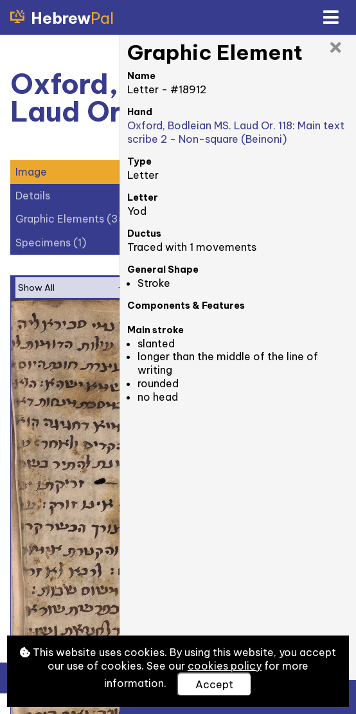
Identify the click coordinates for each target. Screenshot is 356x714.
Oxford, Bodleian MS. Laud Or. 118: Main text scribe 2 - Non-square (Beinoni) (235, 132)
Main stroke (155, 330)
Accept (214, 684)
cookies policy (225, 665)
